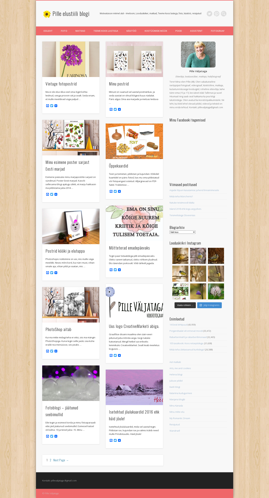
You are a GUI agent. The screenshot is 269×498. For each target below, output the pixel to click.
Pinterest (216, 13)
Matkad (80, 30)
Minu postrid (119, 83)
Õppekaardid (118, 165)
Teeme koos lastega (105, 30)
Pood (178, 30)
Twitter (209, 13)
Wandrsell (175, 430)
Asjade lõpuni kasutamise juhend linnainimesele (194, 190)
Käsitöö (131, 30)
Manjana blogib (177, 399)
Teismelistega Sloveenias (182, 215)
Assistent (196, 30)
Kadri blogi (175, 386)
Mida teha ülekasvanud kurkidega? (187, 349)
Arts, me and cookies (180, 368)
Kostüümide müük (156, 30)
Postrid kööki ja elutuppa (65, 251)
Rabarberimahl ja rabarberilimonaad (188, 337)
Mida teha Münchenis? (181, 196)
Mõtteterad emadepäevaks (129, 248)
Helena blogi (176, 374)
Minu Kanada (176, 405)
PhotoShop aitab (58, 329)
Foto (64, 30)
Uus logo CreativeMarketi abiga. (134, 326)
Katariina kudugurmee (181, 393)
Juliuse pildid (176, 380)
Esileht (48, 30)
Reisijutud (175, 424)
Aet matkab (175, 362)
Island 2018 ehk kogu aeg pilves (185, 208)
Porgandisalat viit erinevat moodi (186, 330)
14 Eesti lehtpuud (178, 324)
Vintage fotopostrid (61, 83)
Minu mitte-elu (177, 411)
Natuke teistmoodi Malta (182, 202)
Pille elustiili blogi (71, 13)
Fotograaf (218, 30)
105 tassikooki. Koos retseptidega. (187, 343)
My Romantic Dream (180, 418)
